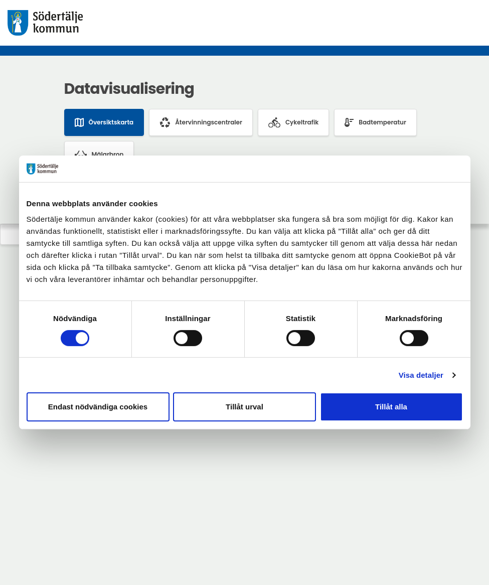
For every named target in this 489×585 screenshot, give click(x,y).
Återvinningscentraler (200, 122)
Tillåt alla (391, 406)
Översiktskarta (104, 122)
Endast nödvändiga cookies (97, 406)
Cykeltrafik (293, 122)
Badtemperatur (375, 122)
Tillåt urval (244, 406)
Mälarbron (99, 154)
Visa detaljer (421, 375)
